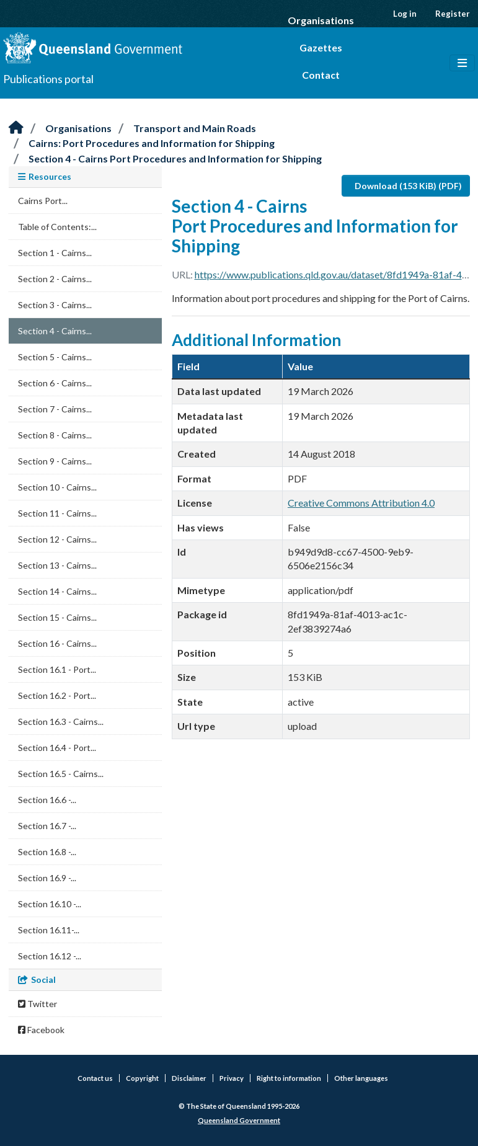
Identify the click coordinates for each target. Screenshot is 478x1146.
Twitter (37, 1003)
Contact (321, 75)
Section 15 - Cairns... (57, 617)
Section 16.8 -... (47, 851)
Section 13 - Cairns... (57, 565)
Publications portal (48, 79)
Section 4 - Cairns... (55, 331)
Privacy (231, 1078)
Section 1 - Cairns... (55, 252)
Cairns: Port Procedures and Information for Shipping (152, 143)
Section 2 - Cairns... (55, 278)
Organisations (321, 20)
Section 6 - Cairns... (55, 383)
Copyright (142, 1078)
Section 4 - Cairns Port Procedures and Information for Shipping (175, 158)
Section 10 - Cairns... (57, 487)
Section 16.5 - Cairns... (61, 773)
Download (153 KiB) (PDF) (408, 185)
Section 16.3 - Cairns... (61, 721)
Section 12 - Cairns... (57, 539)
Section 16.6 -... (47, 799)
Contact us (95, 1078)
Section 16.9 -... (47, 878)
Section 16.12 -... (49, 956)
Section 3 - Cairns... (55, 305)
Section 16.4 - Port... (57, 747)
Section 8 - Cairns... (55, 435)
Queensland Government (239, 1120)
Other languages (361, 1078)
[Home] (16, 128)
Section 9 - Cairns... (55, 461)
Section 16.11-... (48, 930)
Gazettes (320, 47)
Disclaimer (189, 1078)
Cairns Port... (43, 200)
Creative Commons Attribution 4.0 (361, 503)
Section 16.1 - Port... (57, 669)
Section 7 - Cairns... (55, 409)
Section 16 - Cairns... (57, 643)
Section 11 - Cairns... (57, 513)
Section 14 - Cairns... (57, 591)
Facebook (41, 1029)
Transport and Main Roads (194, 128)
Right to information (289, 1078)
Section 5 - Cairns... (55, 357)
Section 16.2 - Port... (57, 695)
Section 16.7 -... (47, 825)
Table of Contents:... (57, 226)
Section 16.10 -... (49, 904)
